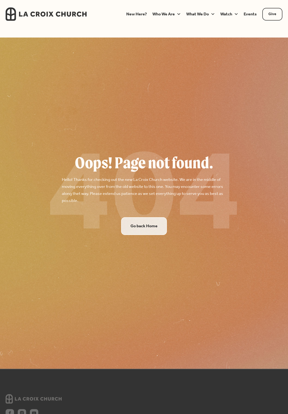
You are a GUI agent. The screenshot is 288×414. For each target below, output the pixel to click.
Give (272, 14)
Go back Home (144, 226)
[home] (60, 14)
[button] (136, 14)
